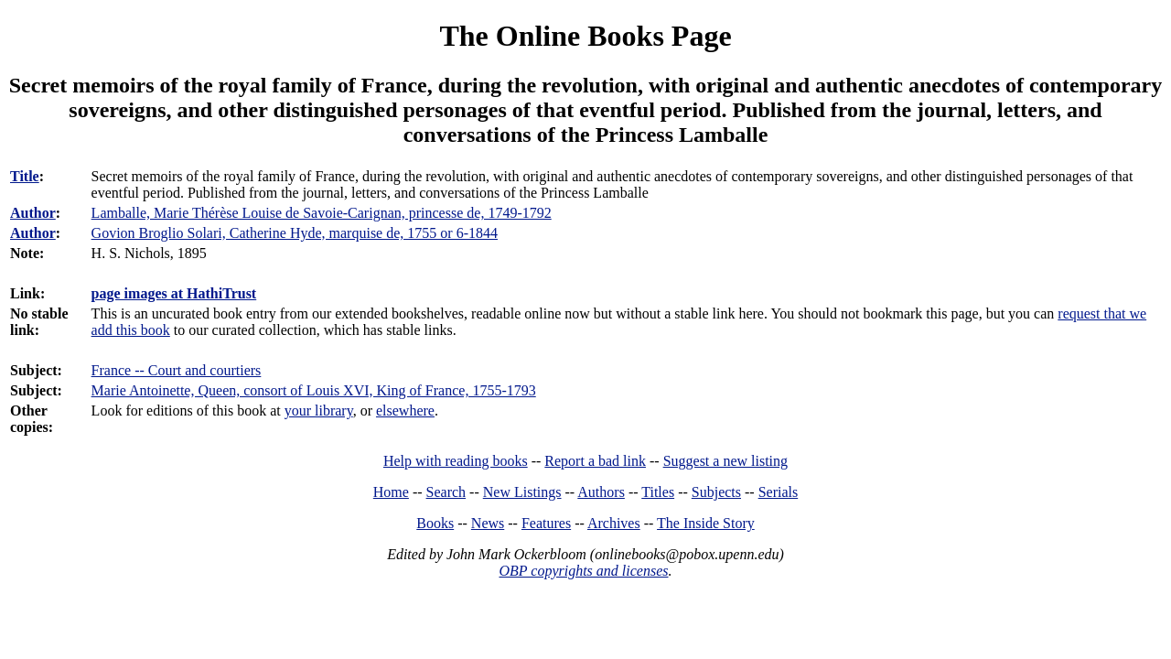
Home (391, 492)
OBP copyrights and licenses (583, 570)
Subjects (716, 492)
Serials (778, 492)
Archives (613, 523)
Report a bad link (595, 461)
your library (319, 410)
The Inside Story (706, 523)
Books (435, 523)
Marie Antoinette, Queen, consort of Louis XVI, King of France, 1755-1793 (313, 390)
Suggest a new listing (725, 461)
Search (446, 492)
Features (546, 523)
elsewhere (405, 410)
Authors (601, 492)
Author (33, 213)
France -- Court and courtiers (176, 370)
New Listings (522, 492)
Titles (657, 492)
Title (24, 176)
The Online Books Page (585, 35)
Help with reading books (455, 461)
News (487, 523)
